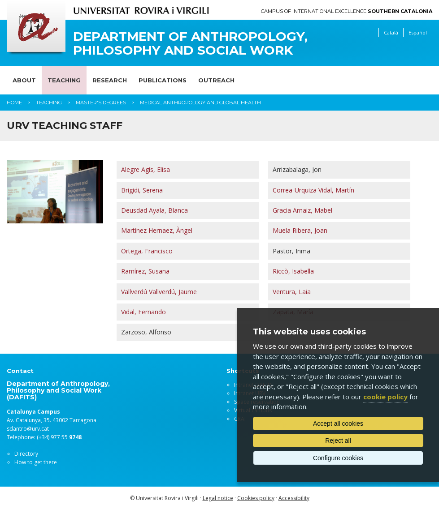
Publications (163, 80)
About (24, 80)
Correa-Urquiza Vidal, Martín (313, 190)
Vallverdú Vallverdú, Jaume (159, 291)
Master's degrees (101, 102)
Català (391, 32)
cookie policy (385, 396)
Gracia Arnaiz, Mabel (302, 210)
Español (418, 32)
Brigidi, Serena (142, 190)
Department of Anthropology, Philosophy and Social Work (190, 43)
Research (109, 80)
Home (14, 102)
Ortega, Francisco (147, 251)
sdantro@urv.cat (28, 428)
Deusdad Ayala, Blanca (154, 210)
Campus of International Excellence (346, 11)
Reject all (338, 440)
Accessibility (293, 498)
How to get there (35, 462)
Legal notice (218, 498)
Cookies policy (255, 498)
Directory (26, 454)
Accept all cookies (338, 423)
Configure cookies (338, 458)
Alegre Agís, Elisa (145, 169)
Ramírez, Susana (145, 271)
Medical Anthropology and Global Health (200, 102)
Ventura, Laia (292, 291)
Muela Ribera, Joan (300, 230)
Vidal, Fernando (143, 312)
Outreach (216, 80)
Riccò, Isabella (293, 271)
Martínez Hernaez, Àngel (156, 230)
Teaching (64, 80)
